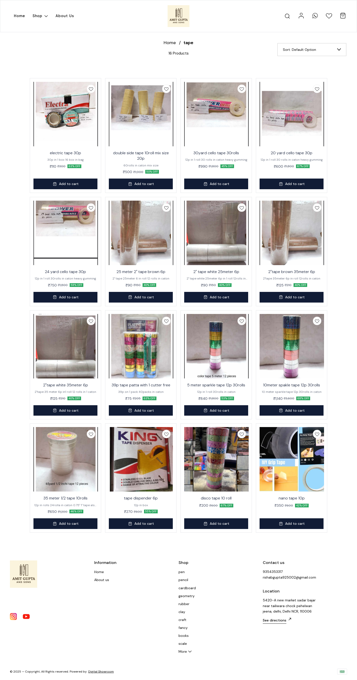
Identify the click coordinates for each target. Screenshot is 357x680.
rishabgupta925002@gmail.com (289, 577)
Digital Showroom (101, 672)
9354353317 (273, 571)
